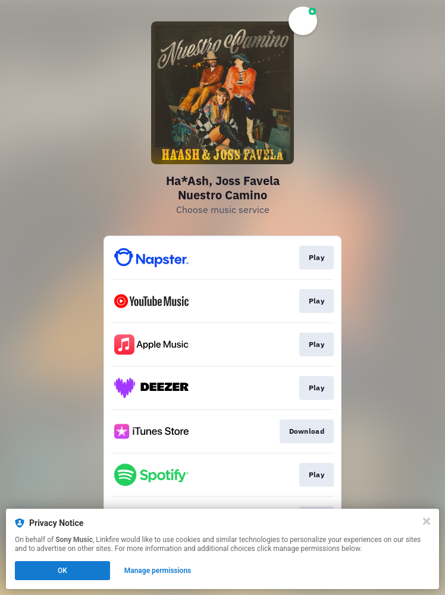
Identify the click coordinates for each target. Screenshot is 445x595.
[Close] (426, 521)
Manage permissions (158, 570)
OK (62, 570)
